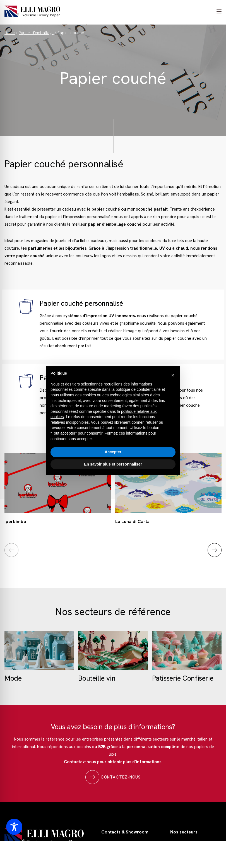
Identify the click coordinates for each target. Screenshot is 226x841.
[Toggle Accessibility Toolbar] (14, 826)
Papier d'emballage (36, 32)
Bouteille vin (96, 678)
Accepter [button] (113, 452)
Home (9, 32)
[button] (172, 375)
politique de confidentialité (138, 389)
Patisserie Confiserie (182, 678)
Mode (12, 678)
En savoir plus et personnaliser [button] (113, 464)
